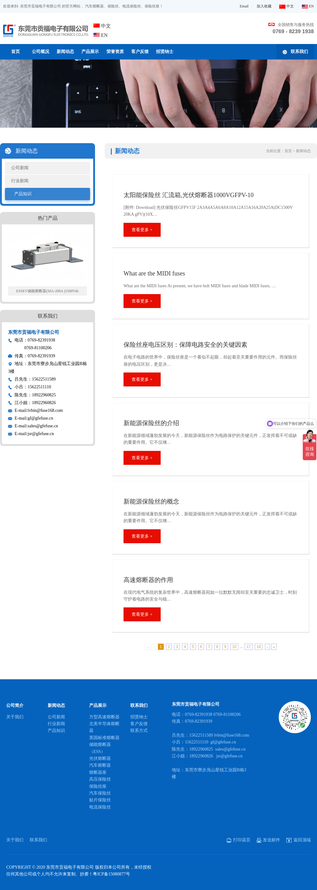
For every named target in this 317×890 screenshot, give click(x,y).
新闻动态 (65, 51)
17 (248, 647)
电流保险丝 (100, 807)
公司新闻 (19, 167)
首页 (15, 51)
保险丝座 (97, 786)
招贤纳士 (164, 51)
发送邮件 (268, 840)
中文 (286, 6)
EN (308, 6)
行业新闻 (19, 180)
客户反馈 (140, 51)
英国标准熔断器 (104, 737)
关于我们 (15, 717)
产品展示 (90, 51)
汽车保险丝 (100, 793)
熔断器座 (97, 772)
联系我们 (295, 51)
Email (244, 6)
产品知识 (23, 194)
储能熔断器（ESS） (100, 748)
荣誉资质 (115, 51)
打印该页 (238, 840)
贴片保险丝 (100, 800)
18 (259, 647)
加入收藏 (264, 6)
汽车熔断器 (100, 765)
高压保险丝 (100, 779)
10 (234, 647)
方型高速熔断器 (104, 717)
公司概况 (40, 51)
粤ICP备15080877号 (111, 874)
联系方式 (139, 730)
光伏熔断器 (100, 758)
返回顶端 (298, 840)
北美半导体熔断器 (104, 727)
